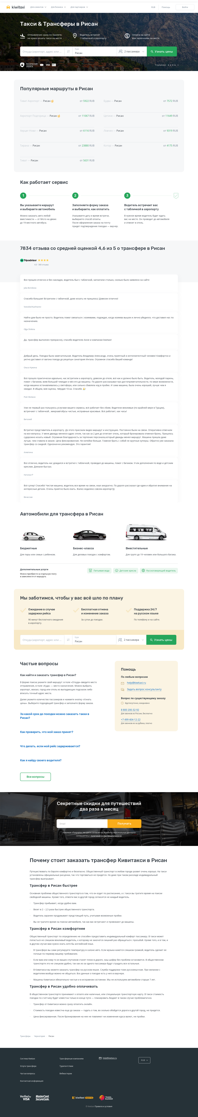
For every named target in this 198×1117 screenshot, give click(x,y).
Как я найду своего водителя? (40, 760)
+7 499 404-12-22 (130, 719)
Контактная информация (31, 1081)
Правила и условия (103, 1106)
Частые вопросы (27, 1073)
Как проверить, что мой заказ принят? (46, 732)
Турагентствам (66, 1066)
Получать (124, 823)
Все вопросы (35, 777)
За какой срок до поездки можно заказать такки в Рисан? (54, 715)
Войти (185, 7)
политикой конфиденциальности (106, 835)
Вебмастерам (66, 1073)
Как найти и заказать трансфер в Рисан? (48, 675)
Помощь (166, 7)
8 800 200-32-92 (130, 710)
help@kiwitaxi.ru (136, 682)
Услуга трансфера (28, 1066)
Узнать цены (162, 51)
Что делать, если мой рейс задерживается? (50, 746)
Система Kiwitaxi (27, 1058)
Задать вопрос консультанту (144, 689)
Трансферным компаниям (72, 1058)
